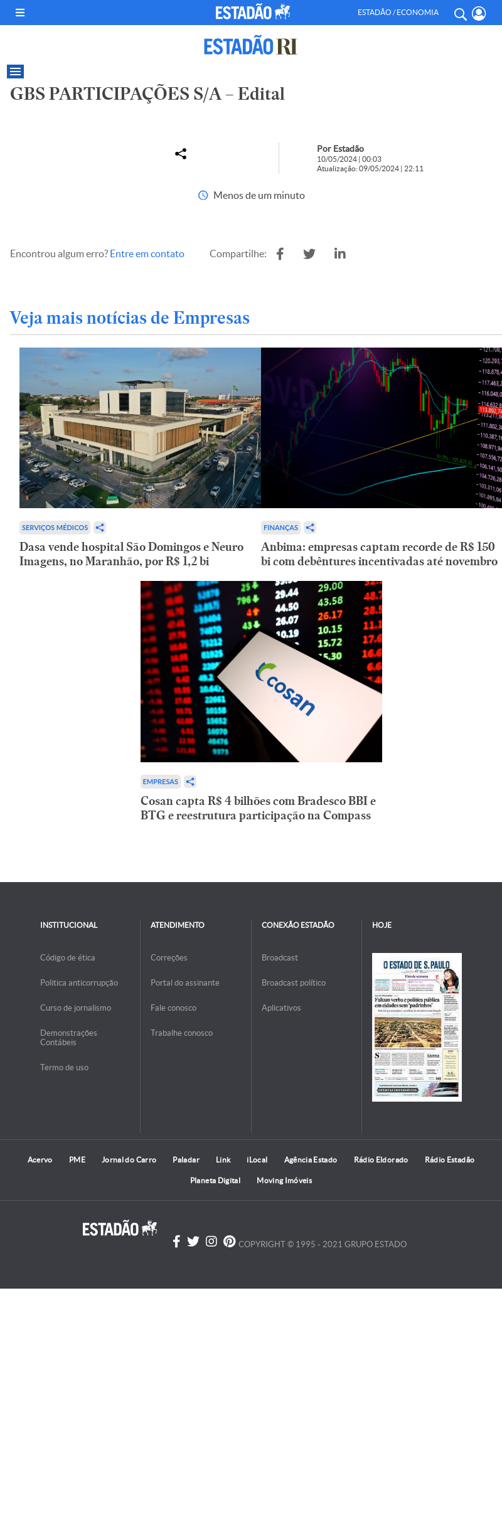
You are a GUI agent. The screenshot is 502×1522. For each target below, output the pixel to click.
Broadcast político (294, 982)
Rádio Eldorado (381, 1160)
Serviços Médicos (55, 527)
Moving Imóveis (284, 1180)
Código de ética (67, 957)
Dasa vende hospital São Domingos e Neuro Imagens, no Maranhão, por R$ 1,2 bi (131, 554)
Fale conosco (173, 1008)
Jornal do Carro (129, 1160)
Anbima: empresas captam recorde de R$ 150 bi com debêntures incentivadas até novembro (379, 554)
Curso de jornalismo (75, 1008)
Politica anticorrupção (79, 982)
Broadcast (280, 957)
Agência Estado (311, 1160)
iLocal (257, 1160)
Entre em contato (147, 253)
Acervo (40, 1160)
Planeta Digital (215, 1180)
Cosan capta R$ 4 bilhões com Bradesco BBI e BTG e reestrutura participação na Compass (258, 808)
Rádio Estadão (450, 1160)
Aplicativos (281, 1008)
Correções (169, 957)
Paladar (186, 1160)
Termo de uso (64, 1067)
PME (77, 1160)
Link (223, 1160)
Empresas (160, 781)
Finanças (281, 527)
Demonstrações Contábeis (68, 1037)
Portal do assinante (185, 982)
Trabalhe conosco (182, 1033)
